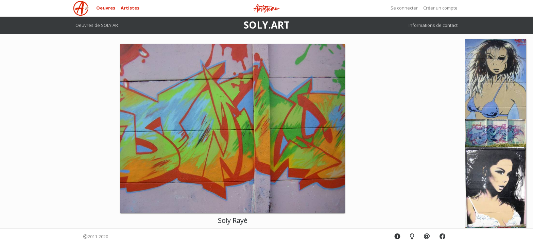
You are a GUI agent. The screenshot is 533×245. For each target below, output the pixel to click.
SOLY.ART (267, 24)
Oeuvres (105, 8)
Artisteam (266, 8)
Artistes (130, 8)
